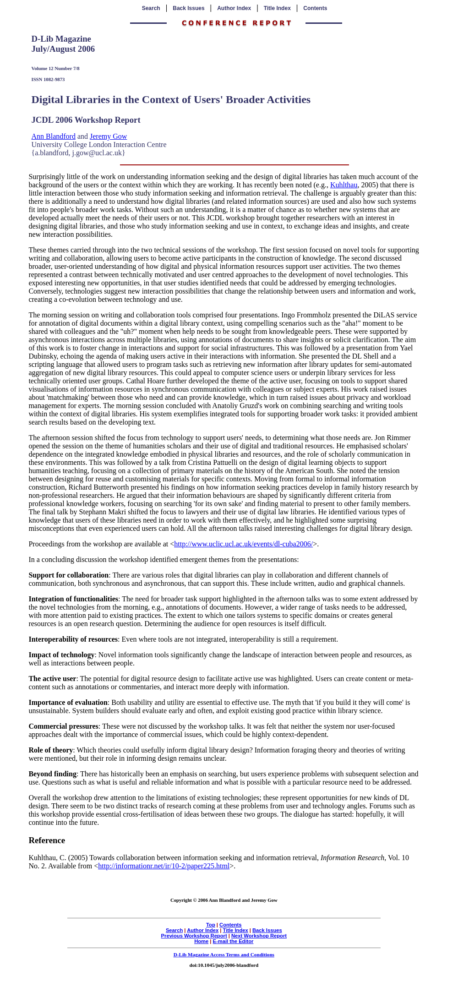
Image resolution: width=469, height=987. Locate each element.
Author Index (234, 8)
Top (210, 924)
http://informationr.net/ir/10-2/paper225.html (163, 866)
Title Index (277, 8)
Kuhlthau (344, 185)
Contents (315, 8)
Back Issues (188, 8)
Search (151, 8)
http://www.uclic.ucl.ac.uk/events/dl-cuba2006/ (243, 544)
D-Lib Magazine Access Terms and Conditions (224, 954)
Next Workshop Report (259, 935)
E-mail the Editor (233, 941)
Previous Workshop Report (194, 935)
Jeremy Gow (108, 136)
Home (201, 941)
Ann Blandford (53, 136)
